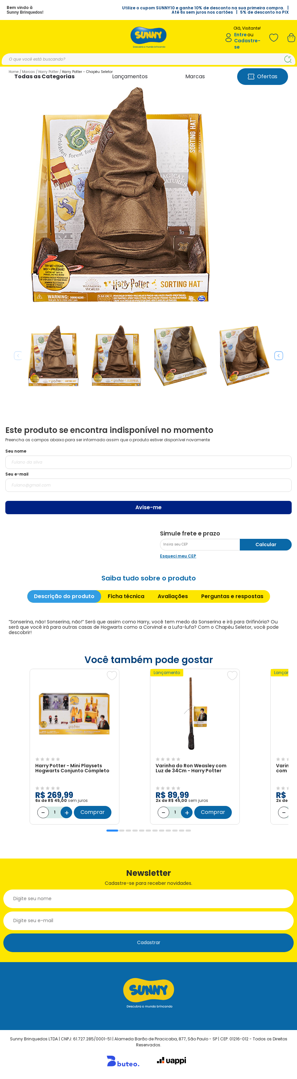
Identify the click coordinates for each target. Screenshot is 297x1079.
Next (279, 356)
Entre (240, 35)
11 (181, 831)
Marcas (195, 76)
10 (175, 831)
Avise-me (148, 507)
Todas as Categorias (44, 76)
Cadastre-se (247, 44)
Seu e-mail (17, 474)
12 (188, 831)
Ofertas (262, 76)
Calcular (265, 544)
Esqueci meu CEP (178, 556)
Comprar (92, 812)
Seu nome (15, 451)
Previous (18, 356)
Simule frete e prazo (190, 533)
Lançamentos (130, 76)
